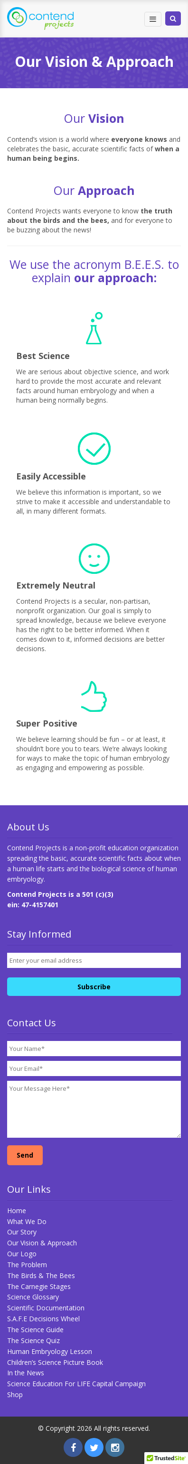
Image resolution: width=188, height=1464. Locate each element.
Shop (15, 1394)
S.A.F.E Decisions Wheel (43, 1318)
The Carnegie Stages (39, 1286)
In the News (25, 1372)
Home (16, 1210)
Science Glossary (33, 1296)
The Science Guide (35, 1329)
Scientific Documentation (46, 1307)
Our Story (22, 1231)
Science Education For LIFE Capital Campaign (76, 1383)
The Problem (27, 1264)
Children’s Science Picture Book (55, 1362)
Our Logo (22, 1253)
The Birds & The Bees (41, 1275)
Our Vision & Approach (42, 1242)
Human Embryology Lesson (49, 1351)
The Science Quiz (33, 1340)
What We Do (27, 1221)
